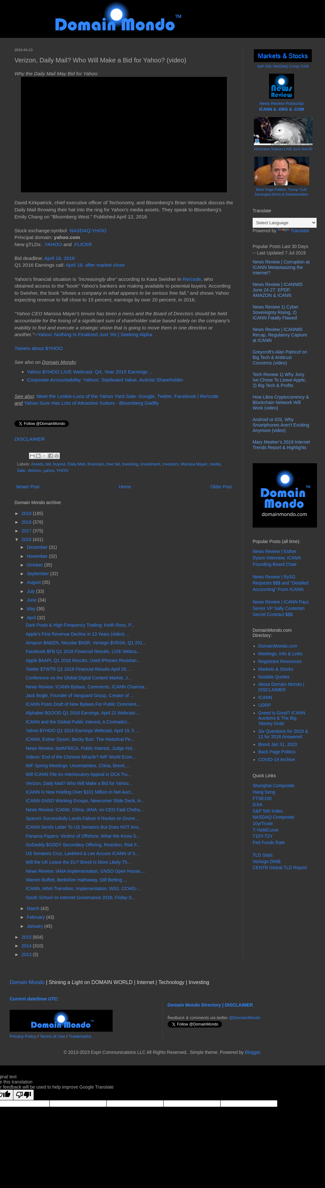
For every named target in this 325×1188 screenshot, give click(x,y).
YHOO (62, 470)
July (31, 591)
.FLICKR (82, 244)
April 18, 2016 (59, 258)
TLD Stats (263, 855)
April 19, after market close (95, 265)
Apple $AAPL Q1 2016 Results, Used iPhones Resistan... (83, 660)
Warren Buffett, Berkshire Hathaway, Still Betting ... (76, 879)
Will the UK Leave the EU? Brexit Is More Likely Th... (78, 862)
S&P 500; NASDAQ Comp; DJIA (283, 66)
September (38, 573)
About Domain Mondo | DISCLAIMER (281, 687)
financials (95, 464)
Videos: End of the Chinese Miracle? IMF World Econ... (81, 757)
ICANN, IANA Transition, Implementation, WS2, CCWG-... (83, 888)
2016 (27, 539)
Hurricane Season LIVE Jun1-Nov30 (283, 149)
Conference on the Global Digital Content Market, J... (78, 677)
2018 (27, 522)
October (35, 564)
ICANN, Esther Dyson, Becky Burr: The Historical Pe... (80, 739)
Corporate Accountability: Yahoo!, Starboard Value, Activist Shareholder (105, 379)
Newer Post (27, 486)
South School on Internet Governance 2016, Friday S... (80, 897)
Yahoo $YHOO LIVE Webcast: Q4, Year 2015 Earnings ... (90, 371)
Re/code (192, 279)
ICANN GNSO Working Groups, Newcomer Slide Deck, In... (85, 800)
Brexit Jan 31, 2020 (277, 744)
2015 (27, 937)
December (38, 547)
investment (150, 464)
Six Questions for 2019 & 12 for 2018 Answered (283, 734)
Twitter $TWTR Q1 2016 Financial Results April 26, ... (79, 669)
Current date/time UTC (34, 998)
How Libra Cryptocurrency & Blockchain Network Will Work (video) (281, 402)
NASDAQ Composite (273, 817)
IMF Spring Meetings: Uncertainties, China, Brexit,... (77, 765)
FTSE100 (262, 798)
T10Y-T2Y (263, 836)
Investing (130, 464)
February (36, 917)
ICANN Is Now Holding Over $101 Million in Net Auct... (80, 792)
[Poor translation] (23, 1095)
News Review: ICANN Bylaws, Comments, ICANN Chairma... (87, 686)
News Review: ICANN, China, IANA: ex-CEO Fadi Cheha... (85, 809)
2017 (27, 530)
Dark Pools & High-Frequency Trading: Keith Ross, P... (80, 625)
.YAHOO (52, 244)
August (34, 582)
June (32, 600)
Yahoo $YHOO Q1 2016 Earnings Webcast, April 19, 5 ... (82, 730)
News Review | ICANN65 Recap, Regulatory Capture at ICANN (280, 335)
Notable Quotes (274, 676)
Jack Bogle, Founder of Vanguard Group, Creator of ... (80, 695)
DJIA (257, 804)
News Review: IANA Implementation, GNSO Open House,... (85, 871)
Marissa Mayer (194, 464)
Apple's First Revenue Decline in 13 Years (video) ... (78, 634)
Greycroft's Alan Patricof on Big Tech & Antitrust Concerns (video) (280, 357)
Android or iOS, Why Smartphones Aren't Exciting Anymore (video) (281, 425)
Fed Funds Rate (269, 842)
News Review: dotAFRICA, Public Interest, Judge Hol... (81, 748)
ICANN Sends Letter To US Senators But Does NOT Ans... (84, 827)
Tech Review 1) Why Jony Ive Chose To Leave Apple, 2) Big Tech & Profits (279, 380)
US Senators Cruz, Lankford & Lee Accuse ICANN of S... (82, 853)
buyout (59, 464)
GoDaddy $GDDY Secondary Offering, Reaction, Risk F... (83, 844)
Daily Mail (76, 464)
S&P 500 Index (268, 811)
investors (170, 464)
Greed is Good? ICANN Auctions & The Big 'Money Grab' (281, 718)
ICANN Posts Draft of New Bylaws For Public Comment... (83, 704)
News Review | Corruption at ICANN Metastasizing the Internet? (281, 267)
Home (125, 486)
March (34, 908)
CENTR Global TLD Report (280, 867)
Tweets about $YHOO (38, 348)
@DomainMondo (245, 1017)
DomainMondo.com (277, 646)
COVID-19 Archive (276, 759)
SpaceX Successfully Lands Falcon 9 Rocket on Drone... (82, 818)
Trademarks (80, 1036)
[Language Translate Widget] (285, 223)
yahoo (48, 470)
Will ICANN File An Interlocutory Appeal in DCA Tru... (78, 774)
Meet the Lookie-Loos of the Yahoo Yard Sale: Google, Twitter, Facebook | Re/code (127, 396)
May (31, 608)
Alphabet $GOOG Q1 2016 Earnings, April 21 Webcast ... (83, 712)
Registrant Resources (280, 661)
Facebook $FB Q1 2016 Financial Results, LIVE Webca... (83, 651)
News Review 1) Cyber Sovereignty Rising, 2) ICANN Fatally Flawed (275, 312)
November (38, 556)
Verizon (34, 470)
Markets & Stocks (275, 669)
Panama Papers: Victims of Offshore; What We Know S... (83, 836)
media (214, 464)
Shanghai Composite (273, 785)
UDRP (264, 705)
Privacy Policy (23, 1036)
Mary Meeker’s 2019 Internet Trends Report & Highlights (281, 444)
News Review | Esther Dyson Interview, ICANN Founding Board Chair (277, 557)
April (32, 617)
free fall (113, 464)
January (35, 926)
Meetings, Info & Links (280, 653)
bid (48, 464)
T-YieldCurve (265, 830)
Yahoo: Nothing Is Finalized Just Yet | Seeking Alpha (95, 334)
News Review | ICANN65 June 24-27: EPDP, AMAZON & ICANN (277, 290)
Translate (293, 230)
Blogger (252, 1052)
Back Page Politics (277, 751)
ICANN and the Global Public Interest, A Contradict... (78, 721)
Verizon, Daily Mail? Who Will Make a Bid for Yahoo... (79, 783)
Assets (37, 464)
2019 (27, 513)
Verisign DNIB (267, 861)
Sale (21, 470)
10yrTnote (263, 823)
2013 (27, 954)
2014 (27, 945)
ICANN (265, 697)
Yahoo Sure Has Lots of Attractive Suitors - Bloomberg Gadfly (91, 403)
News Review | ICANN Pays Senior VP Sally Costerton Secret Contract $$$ (281, 608)
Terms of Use (52, 1036)
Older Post (221, 486)
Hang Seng (264, 792)
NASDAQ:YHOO (88, 230)
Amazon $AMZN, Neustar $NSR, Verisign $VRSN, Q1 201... (86, 642)
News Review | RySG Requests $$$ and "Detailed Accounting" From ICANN (281, 583)
